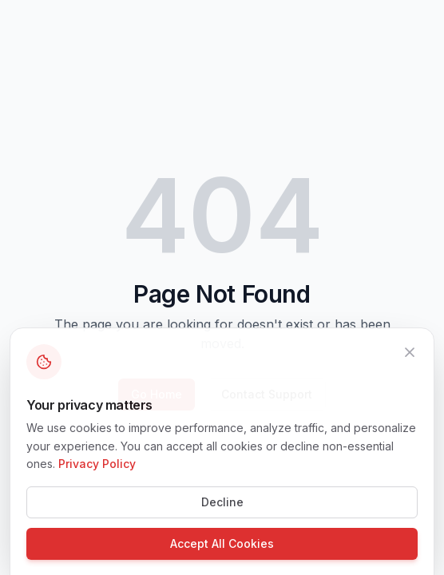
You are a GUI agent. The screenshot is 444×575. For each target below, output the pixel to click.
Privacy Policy (97, 475)
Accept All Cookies (222, 555)
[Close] (409, 363)
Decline (222, 514)
